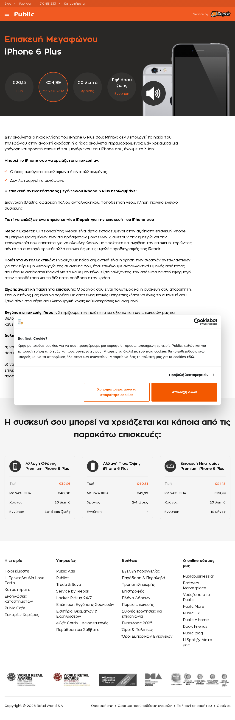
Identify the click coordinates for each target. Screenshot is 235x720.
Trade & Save (68, 585)
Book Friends (195, 626)
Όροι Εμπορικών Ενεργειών (147, 636)
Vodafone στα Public (196, 597)
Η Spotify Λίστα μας (197, 642)
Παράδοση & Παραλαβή (143, 578)
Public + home (196, 620)
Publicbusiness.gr (198, 576)
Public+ (62, 578)
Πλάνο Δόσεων (136, 598)
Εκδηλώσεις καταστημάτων (19, 599)
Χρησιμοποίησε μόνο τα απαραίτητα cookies (116, 392)
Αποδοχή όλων (184, 392)
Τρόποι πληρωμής (138, 585)
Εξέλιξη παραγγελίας (141, 571)
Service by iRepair (72, 591)
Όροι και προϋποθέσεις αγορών (145, 706)
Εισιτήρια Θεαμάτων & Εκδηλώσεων (76, 614)
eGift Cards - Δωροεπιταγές (82, 623)
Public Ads (65, 571)
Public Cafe (15, 608)
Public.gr (25, 3)
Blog (8, 3)
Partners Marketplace (194, 585)
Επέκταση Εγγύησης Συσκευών (85, 605)
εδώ (190, 357)
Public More (193, 606)
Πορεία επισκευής (138, 605)
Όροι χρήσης (102, 706)
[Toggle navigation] (7, 14)
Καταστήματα (74, 3)
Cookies (224, 706)
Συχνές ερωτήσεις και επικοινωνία (142, 614)
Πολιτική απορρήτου (194, 706)
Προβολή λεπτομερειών (189, 375)
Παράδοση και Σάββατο (78, 630)
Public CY (191, 613)
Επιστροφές (133, 591)
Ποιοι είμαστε (17, 571)
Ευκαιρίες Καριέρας (22, 615)
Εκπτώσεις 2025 (137, 623)
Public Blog (193, 633)
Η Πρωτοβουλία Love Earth (25, 580)
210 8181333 (47, 3)
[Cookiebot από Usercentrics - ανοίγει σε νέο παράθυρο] (197, 321)
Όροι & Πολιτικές (137, 630)
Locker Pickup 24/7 (74, 598)
